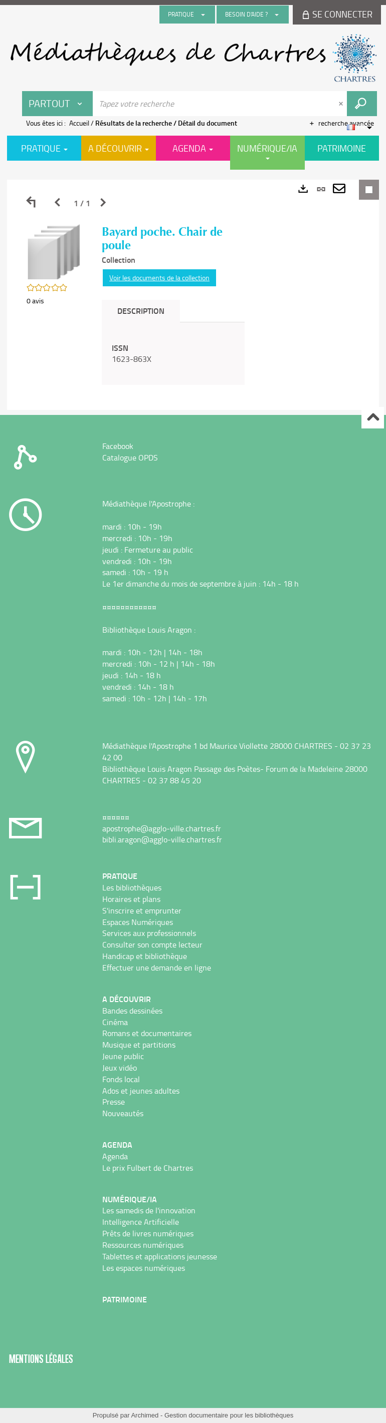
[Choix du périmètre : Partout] (57, 103)
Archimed (144, 1415)
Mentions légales (41, 1358)
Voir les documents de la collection (159, 277)
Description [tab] (140, 310)
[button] (54, 251)
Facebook (117, 445)
